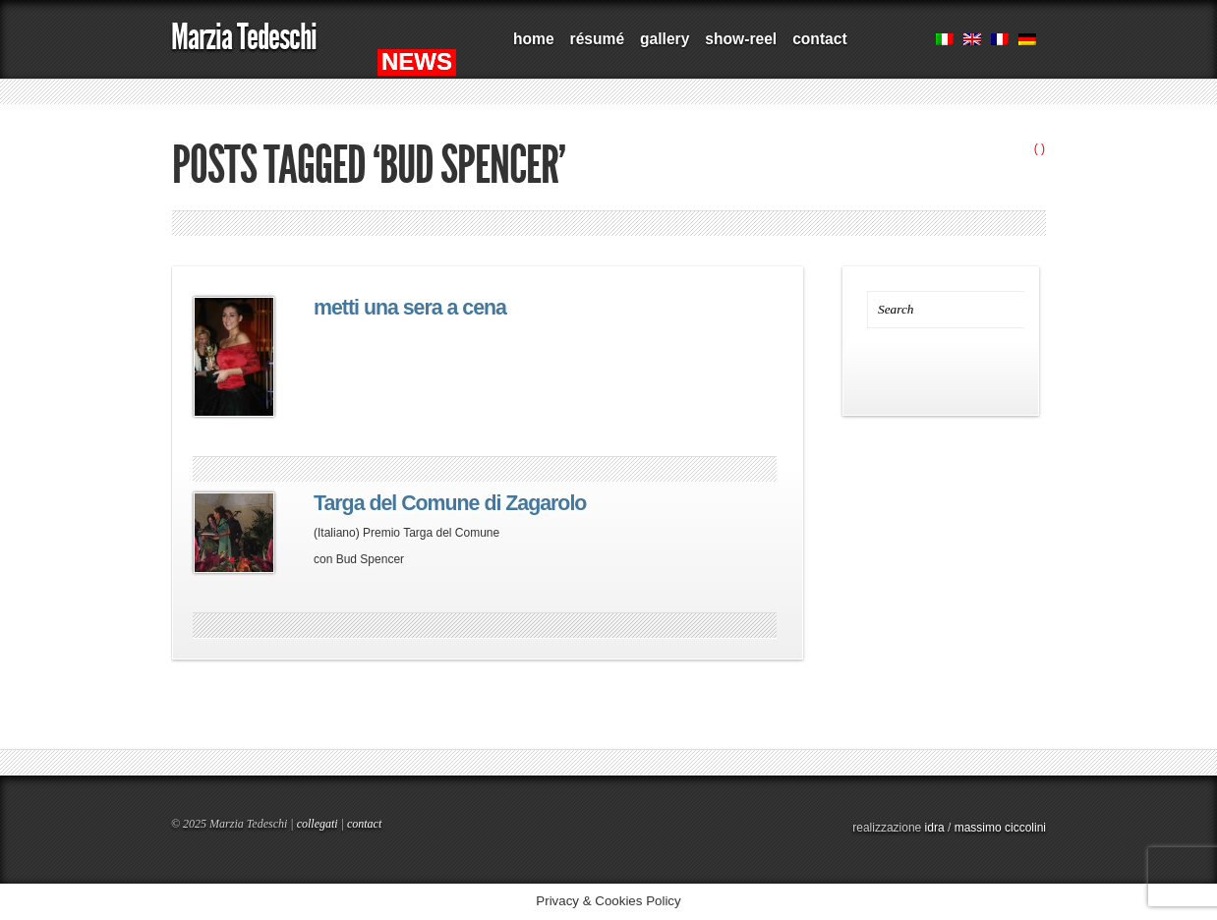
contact (819, 38)
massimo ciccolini (1000, 827)
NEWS (416, 61)
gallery (664, 38)
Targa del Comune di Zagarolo (450, 503)
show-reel (741, 38)
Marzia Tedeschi (244, 37)
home (533, 38)
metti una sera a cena (410, 307)
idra (935, 827)
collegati (317, 824)
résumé (597, 38)
